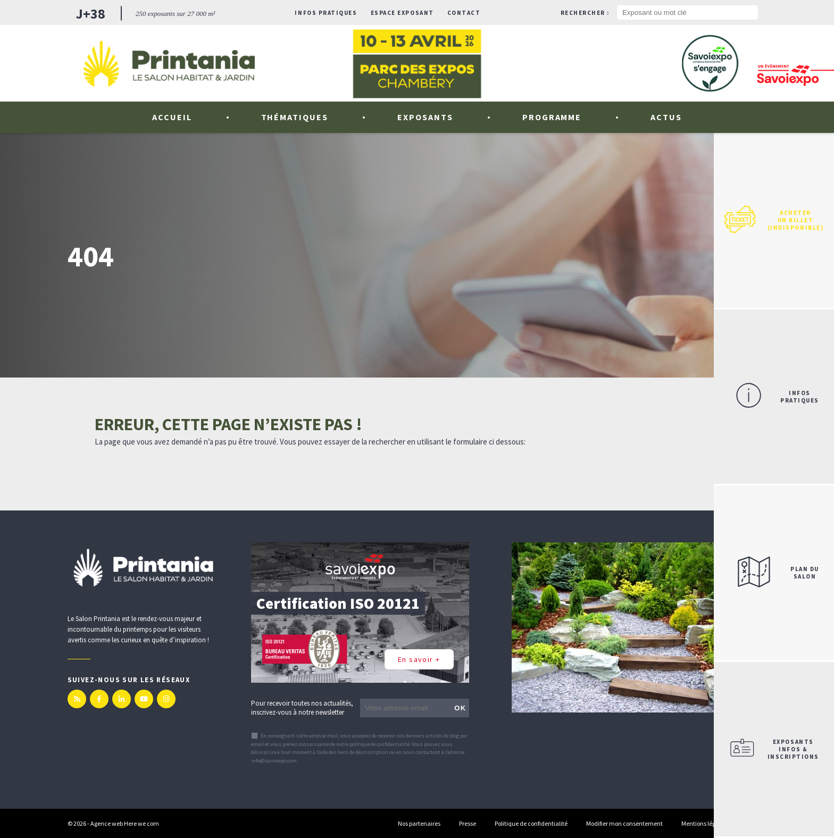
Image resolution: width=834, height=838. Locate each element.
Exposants (425, 117)
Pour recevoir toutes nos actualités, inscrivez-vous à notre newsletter (302, 708)
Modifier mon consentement (624, 823)
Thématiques (295, 117)
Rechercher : (585, 12)
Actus (666, 117)
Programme (552, 117)
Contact (464, 12)
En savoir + (419, 659)
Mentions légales (704, 823)
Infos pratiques (326, 12)
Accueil (172, 117)
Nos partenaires (419, 823)
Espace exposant (402, 12)
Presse (467, 823)
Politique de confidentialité (531, 823)
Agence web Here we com (124, 823)
